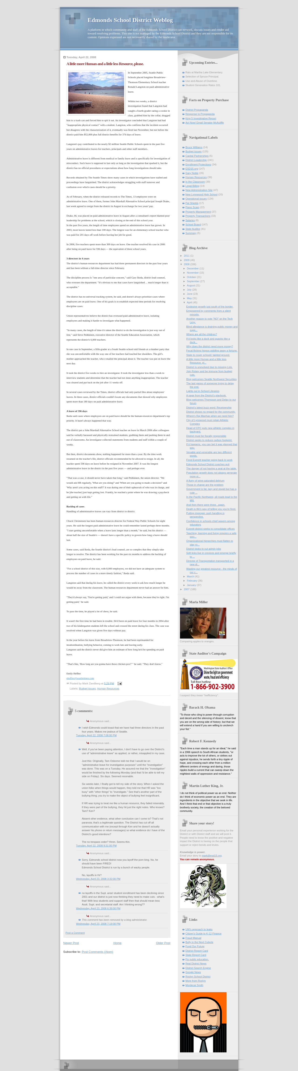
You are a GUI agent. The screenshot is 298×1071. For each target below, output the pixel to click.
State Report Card (196, 955)
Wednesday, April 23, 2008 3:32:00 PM (98, 878)
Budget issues (87, 688)
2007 (187, 589)
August (191, 285)
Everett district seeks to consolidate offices (210, 528)
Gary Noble (192, 173)
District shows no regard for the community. (211, 411)
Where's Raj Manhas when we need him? (210, 416)
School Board (193, 224)
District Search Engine (198, 968)
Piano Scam (193, 207)
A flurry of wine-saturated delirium (205, 480)
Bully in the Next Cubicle (199, 942)
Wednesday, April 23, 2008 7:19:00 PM (98, 923)
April (190, 302)
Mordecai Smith (194, 985)
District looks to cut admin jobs (203, 548)
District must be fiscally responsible (206, 436)
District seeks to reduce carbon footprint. (209, 440)
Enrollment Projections (198, 164)
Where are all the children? (201, 334)
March (191, 576)
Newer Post (71, 943)
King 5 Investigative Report (201, 118)
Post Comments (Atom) (97, 952)
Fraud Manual (193, 938)
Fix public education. (197, 959)
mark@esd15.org (212, 855)
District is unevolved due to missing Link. (209, 367)
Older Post (163, 943)
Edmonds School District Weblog (130, 20)
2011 (187, 255)
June (190, 293)
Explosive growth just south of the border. (209, 306)
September (193, 281)
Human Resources (108, 688)
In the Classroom (195, 181)
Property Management (198, 211)
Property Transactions (198, 215)
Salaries (190, 220)
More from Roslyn (196, 980)
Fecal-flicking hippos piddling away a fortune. (211, 350)
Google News (193, 972)
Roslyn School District (198, 976)
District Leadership (196, 160)
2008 (187, 264)
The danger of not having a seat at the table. (211, 468)
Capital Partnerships (197, 155)
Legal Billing (193, 185)
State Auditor (193, 229)
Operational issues (196, 198)
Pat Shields (192, 203)
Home (117, 943)
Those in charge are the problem (205, 484)
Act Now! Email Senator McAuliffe (205, 122)
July (189, 289)
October (192, 277)
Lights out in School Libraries (202, 391)
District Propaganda (197, 109)
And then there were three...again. (205, 504)
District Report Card (197, 950)
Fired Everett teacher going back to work (209, 460)
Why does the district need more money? (209, 346)
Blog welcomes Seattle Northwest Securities (211, 379)
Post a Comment (75, 932)
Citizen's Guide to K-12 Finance (204, 933)
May (190, 298)
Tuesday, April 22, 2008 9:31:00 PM (96, 845)
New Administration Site (199, 190)
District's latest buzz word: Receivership (208, 407)
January (192, 585)
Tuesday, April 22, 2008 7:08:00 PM (96, 735)
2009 (187, 260)
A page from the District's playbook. (206, 395)
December (193, 268)
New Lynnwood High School (202, 194)
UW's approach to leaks (199, 929)
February (192, 580)
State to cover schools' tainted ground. (208, 355)
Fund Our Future (195, 946)
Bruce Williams (194, 147)
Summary (191, 233)
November (193, 272)
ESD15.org (192, 168)
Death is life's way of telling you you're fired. (211, 509)
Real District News (196, 963)
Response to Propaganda (200, 114)
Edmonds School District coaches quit (207, 464)
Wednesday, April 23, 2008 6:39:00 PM (98, 908)
